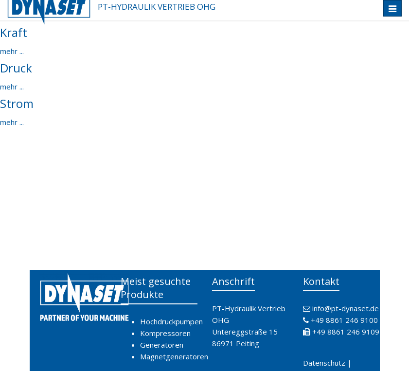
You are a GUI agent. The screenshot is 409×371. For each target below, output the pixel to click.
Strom (17, 103)
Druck (16, 68)
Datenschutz (324, 363)
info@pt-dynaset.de (345, 308)
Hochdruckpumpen (171, 321)
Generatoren (161, 345)
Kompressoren (165, 333)
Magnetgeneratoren (174, 356)
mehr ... (12, 51)
